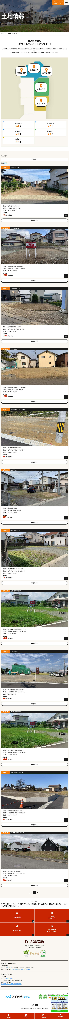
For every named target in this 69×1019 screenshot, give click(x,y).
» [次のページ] (38, 892)
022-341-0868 (8, 978)
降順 (5, 163)
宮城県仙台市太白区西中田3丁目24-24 (11, 984)
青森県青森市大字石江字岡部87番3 (20, 969)
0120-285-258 (8, 967)
